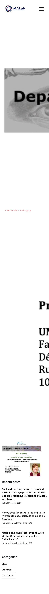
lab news (6, 570)
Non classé (7, 575)
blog (4, 564)
